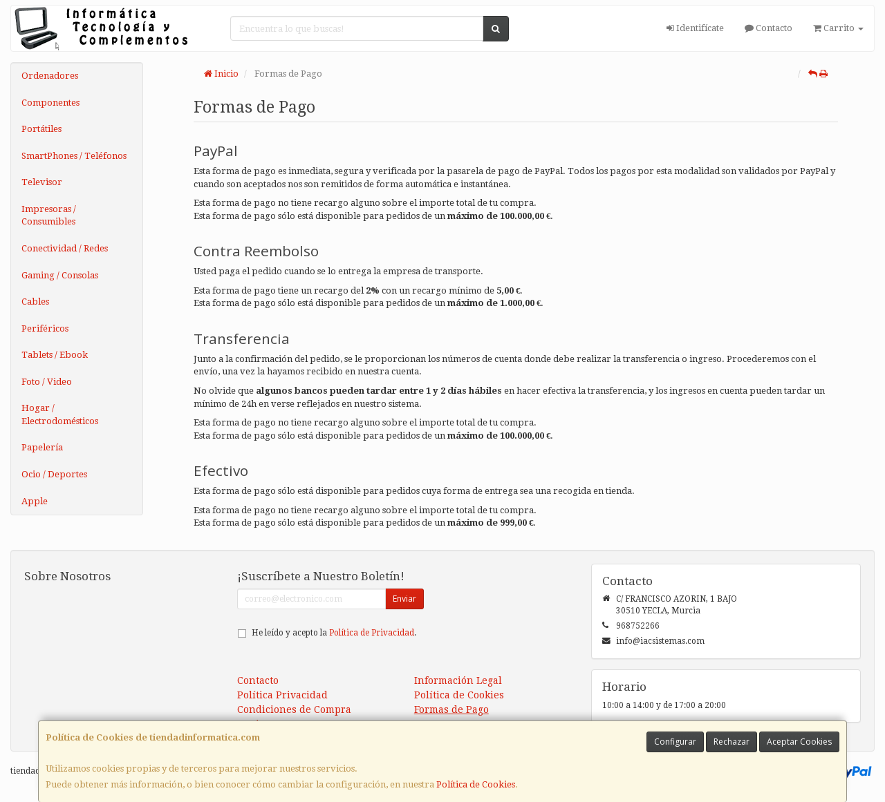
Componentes (50, 102)
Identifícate (695, 28)
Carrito (838, 28)
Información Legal (458, 680)
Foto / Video (46, 381)
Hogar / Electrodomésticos (59, 414)
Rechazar (731, 741)
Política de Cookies (475, 784)
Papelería (42, 447)
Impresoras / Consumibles (48, 215)
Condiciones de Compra (294, 709)
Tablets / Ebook (54, 355)
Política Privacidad (282, 694)
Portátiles (41, 129)
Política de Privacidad (371, 633)
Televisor (41, 182)
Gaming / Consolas (59, 275)
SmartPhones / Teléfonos (74, 156)
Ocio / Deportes (54, 474)
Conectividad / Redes (64, 248)
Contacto (768, 28)
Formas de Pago (451, 709)
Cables (35, 301)
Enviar (404, 598)
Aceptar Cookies (799, 741)
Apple (34, 501)
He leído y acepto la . (334, 633)
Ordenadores (49, 75)
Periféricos (44, 328)
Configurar (675, 741)
